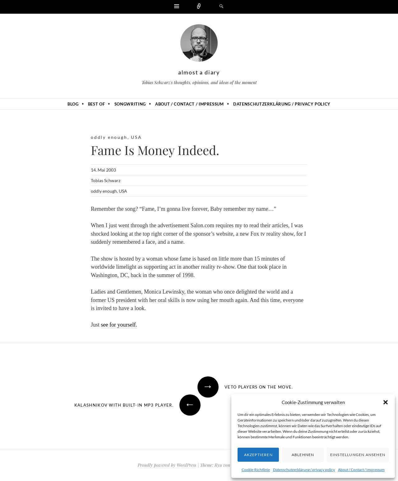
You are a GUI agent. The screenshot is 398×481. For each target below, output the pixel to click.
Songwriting (130, 103)
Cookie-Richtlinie (256, 469)
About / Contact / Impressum (361, 469)
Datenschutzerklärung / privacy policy (304, 469)
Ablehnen (303, 454)
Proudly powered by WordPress (167, 465)
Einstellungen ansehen (357, 454)
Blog (73, 103)
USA (136, 137)
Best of (96, 103)
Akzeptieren (258, 454)
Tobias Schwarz (105, 180)
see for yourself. (119, 325)
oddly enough (109, 137)
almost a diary (199, 72)
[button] (385, 402)
